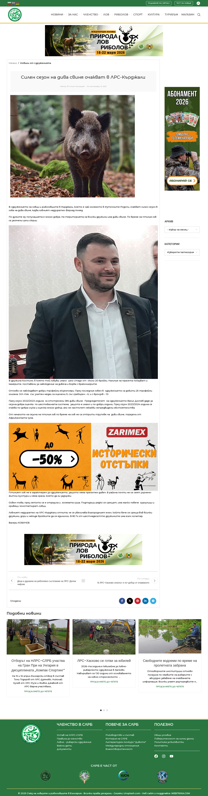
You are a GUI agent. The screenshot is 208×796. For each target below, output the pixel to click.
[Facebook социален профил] (122, 601)
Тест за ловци (183, 3)
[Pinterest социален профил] (138, 601)
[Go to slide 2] (104, 710)
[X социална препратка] (130, 601)
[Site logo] (14, 14)
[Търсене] (199, 15)
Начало (13, 63)
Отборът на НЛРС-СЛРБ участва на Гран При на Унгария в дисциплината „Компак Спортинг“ (38, 665)
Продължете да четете (38, 691)
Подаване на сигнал (159, 3)
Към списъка (83, 581)
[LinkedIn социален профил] (145, 601)
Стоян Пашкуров (76, 86)
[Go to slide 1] (101, 710)
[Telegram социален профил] (153, 601)
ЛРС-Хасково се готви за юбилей (104, 660)
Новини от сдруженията (35, 63)
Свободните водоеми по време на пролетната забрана (170, 663)
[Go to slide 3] (107, 710)
